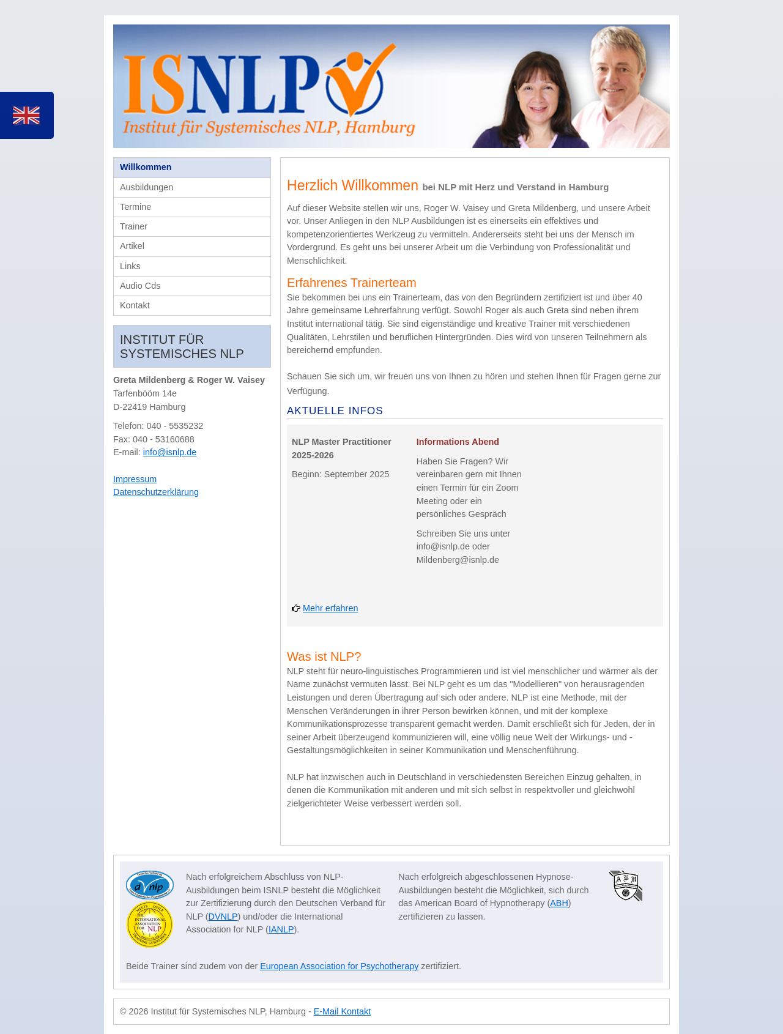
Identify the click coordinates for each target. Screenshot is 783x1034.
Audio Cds (140, 286)
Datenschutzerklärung (156, 492)
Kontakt (135, 305)
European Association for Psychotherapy (339, 966)
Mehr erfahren (330, 608)
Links (130, 266)
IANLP (281, 929)
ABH (559, 903)
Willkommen (146, 167)
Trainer (133, 226)
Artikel (132, 246)
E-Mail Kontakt (342, 1011)
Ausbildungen (146, 187)
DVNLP (223, 916)
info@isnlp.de (169, 452)
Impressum (135, 479)
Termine (135, 207)
